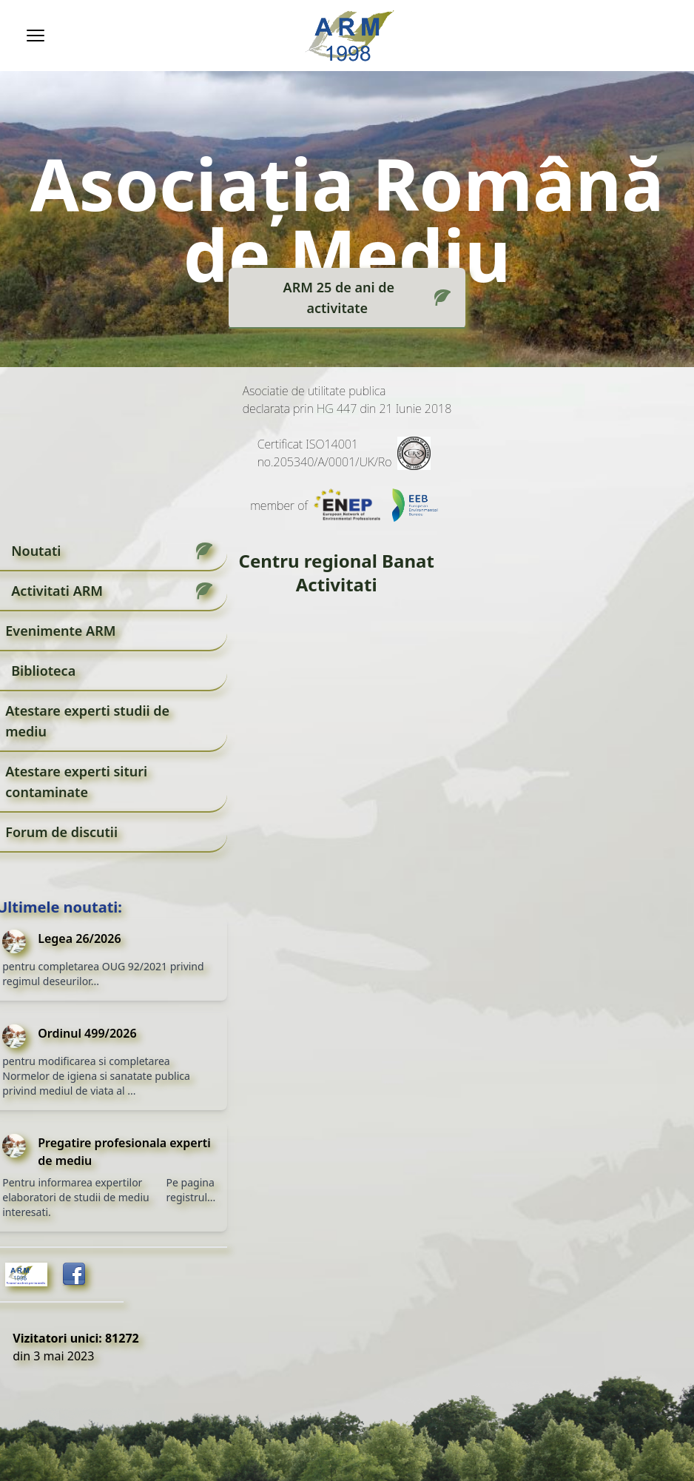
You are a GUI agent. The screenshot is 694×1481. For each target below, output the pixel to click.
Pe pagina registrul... (191, 1189)
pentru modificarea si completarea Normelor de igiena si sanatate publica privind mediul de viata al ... (96, 1076)
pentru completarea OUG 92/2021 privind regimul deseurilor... (102, 973)
